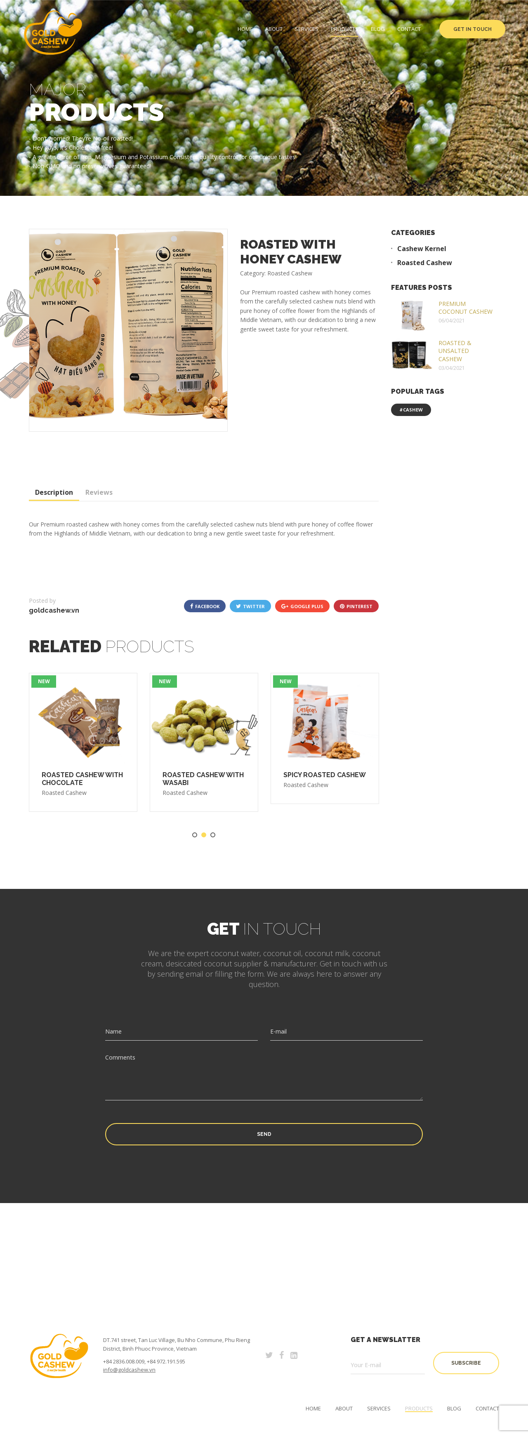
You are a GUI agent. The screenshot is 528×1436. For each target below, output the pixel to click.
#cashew (411, 410)
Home (245, 29)
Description (54, 492)
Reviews (99, 492)
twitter (250, 606)
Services (306, 29)
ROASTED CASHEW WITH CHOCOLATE (82, 779)
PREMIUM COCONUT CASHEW (465, 308)
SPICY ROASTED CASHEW (324, 775)
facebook (204, 606)
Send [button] (264, 1134)
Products (344, 29)
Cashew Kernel (421, 249)
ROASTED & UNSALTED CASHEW (454, 351)
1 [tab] (194, 834)
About (274, 29)
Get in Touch (472, 29)
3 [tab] (212, 834)
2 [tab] (203, 834)
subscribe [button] (466, 1363)
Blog (378, 29)
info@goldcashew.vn (129, 1369)
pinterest (356, 606)
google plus (302, 606)
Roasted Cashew (64, 793)
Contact (409, 29)
